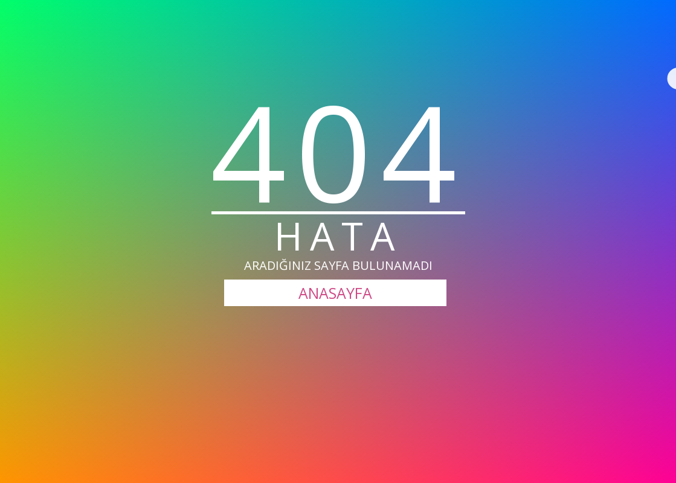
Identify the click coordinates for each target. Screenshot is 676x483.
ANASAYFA (335, 293)
